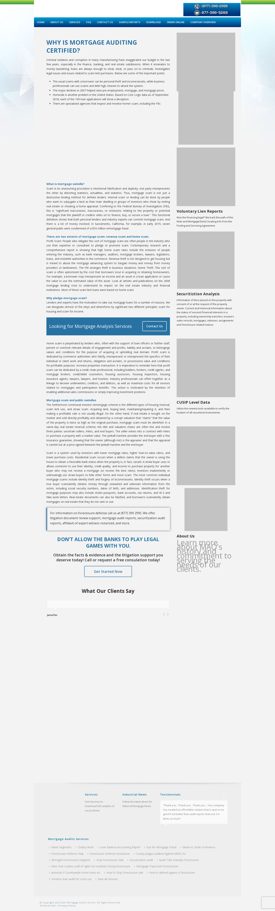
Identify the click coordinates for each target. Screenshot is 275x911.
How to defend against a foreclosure (171, 872)
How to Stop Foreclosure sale (123, 872)
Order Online (175, 22)
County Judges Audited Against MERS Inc (159, 853)
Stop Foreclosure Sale (109, 860)
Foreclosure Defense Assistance (108, 853)
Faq (88, 22)
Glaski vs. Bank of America (197, 847)
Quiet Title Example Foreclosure (178, 860)
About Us (56, 22)
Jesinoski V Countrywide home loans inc (74, 872)
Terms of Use (48, 905)
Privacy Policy (67, 905)
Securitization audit (140, 860)
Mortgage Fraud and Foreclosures (156, 866)
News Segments (60, 847)
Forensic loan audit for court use (70, 879)
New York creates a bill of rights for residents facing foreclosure (89, 866)
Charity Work (84, 847)
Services (74, 22)
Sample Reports (129, 22)
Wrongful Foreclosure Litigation (69, 860)
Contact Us (105, 22)
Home (40, 22)
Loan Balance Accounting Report (118, 847)
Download (153, 22)
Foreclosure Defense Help (66, 853)
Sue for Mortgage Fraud (160, 847)
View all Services (106, 879)
